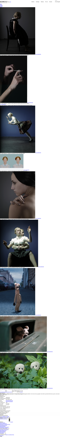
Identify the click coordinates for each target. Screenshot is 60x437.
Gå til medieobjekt (38, 54)
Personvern (1, 435)
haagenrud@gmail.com (9, 400)
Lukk (1, 436)
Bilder (1, 4)
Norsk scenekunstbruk (3, 423)
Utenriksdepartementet (3, 425)
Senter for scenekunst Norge (9, 434)
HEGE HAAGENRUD (9, 401)
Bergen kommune (2, 426)
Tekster (1, 6)
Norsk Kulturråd (2, 422)
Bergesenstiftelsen (2, 431)
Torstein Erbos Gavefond (4, 427)
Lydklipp (1, 5)
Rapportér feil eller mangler (4, 417)
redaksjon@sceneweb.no (3, 418)
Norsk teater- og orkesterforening (5, 424)
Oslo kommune (2, 432)
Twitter (8, 416)
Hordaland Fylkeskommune (4, 429)
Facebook (3, 416)
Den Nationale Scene (3, 430)
